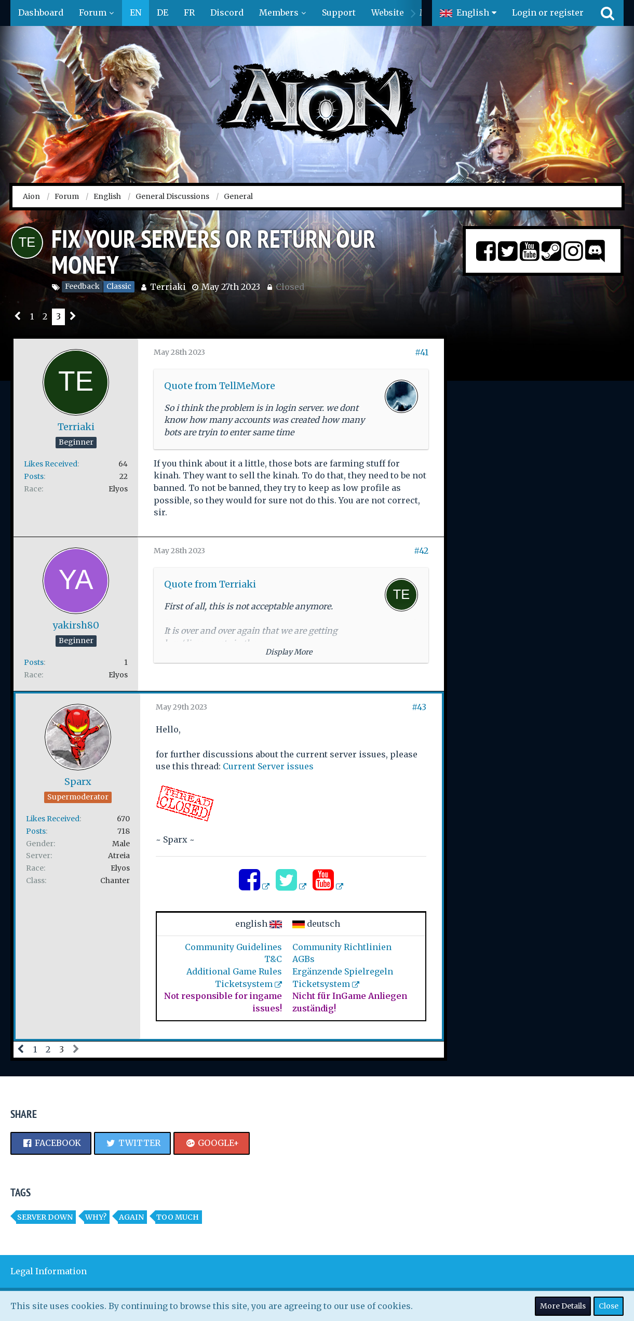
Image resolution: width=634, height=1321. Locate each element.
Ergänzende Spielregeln (342, 971)
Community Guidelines (233, 947)
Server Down (45, 1217)
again (131, 1217)
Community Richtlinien (342, 947)
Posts (34, 476)
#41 (421, 352)
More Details (563, 1306)
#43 (419, 707)
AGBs (303, 959)
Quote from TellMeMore (219, 386)
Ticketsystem (244, 984)
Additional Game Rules (234, 971)
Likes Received (50, 464)
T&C (273, 959)
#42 (421, 550)
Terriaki (168, 287)
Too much (177, 1217)
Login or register (548, 12)
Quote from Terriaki (210, 584)
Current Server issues (268, 766)
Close (608, 1306)
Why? (95, 1217)
